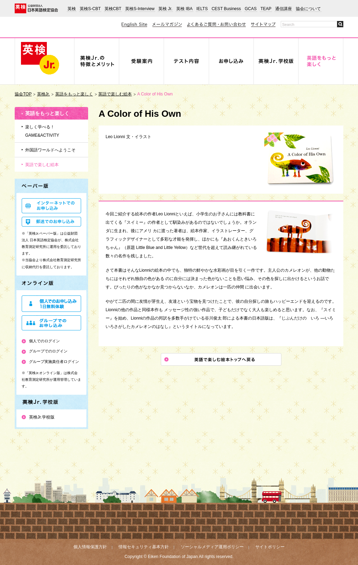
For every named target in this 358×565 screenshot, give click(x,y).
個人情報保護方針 (90, 546)
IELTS (202, 8)
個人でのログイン (44, 341)
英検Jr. (43, 94)
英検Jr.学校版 (42, 417)
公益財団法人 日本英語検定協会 (36, 8)
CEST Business (226, 8)
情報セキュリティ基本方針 (144, 546)
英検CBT (113, 8)
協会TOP (23, 94)
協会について (308, 8)
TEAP (265, 8)
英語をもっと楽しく (74, 94)
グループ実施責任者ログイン (54, 361)
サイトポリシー (270, 546)
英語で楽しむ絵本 (115, 94)
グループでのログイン (48, 351)
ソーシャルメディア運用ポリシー (212, 546)
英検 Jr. (165, 8)
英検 (71, 8)
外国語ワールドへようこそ (50, 150)
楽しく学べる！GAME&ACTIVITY (42, 131)
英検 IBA (184, 8)
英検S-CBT (90, 8)
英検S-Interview (140, 8)
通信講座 (283, 8)
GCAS (251, 8)
